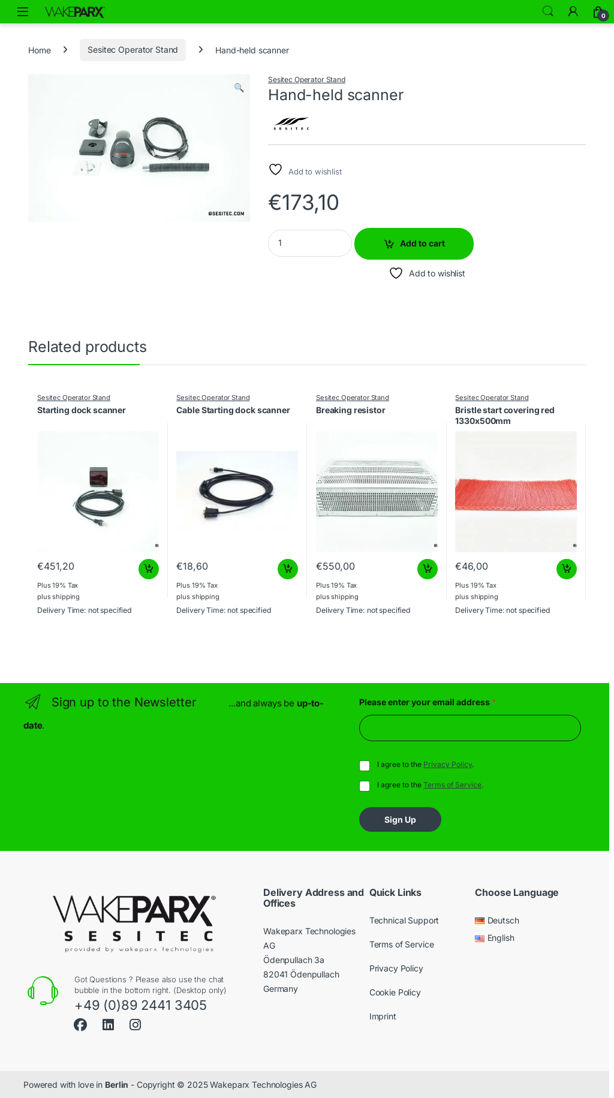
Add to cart (422, 243)
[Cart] (598, 11)
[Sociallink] (80, 1023)
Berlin (116, 1084)
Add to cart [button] (149, 569)
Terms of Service (452, 784)
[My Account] (573, 11)
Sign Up (400, 819)
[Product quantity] (310, 243)
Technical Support (404, 920)
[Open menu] (23, 12)
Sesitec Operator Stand (133, 49)
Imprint (382, 1016)
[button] (239, 87)
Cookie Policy (395, 992)
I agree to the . (425, 764)
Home (39, 49)
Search (548, 11)
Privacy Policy (447, 764)
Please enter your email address (427, 702)
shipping (66, 596)
